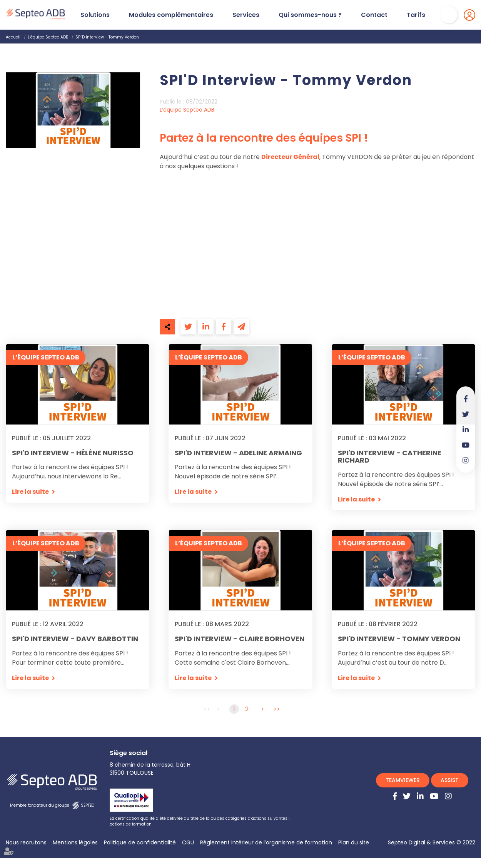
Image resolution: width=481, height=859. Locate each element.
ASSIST (450, 781)
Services (245, 15)
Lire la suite (30, 492)
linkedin (465, 429)
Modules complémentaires (171, 15)
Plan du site (353, 843)
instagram (465, 460)
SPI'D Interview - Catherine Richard (389, 457)
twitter (465, 414)
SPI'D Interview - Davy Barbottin (75, 639)
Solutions (95, 15)
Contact (374, 15)
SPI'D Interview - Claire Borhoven (239, 639)
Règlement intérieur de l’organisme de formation (266, 843)
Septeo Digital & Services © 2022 (431, 843)
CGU (188, 843)
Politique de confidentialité (140, 843)
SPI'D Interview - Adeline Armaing (238, 453)
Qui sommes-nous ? (310, 15)
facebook (465, 399)
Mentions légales (75, 843)
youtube (465, 445)
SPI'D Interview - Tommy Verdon (107, 37)
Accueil (13, 37)
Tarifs (416, 15)
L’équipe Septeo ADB (48, 37)
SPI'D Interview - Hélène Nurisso (73, 453)
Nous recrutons (26, 843)
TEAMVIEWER (403, 781)
